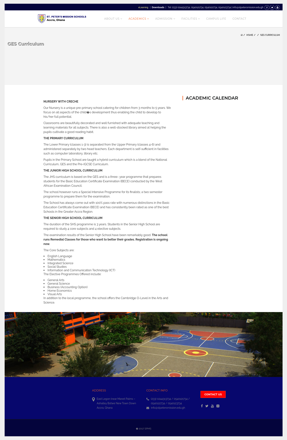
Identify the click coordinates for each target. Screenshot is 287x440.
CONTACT (239, 18)
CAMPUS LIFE (216, 18)
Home (249, 35)
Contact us (213, 394)
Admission (163, 18)
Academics (137, 18)
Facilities (189, 18)
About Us (112, 18)
